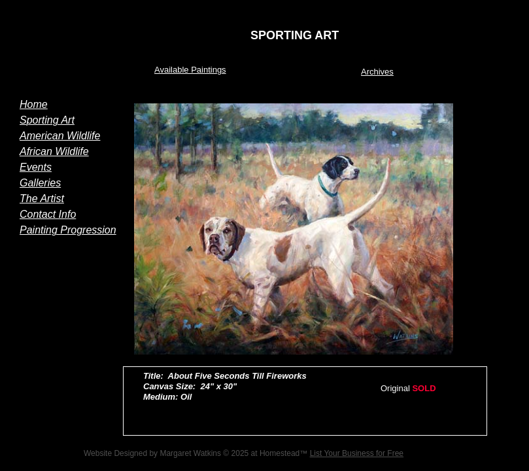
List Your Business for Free (356, 453)
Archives (377, 72)
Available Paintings (190, 70)
